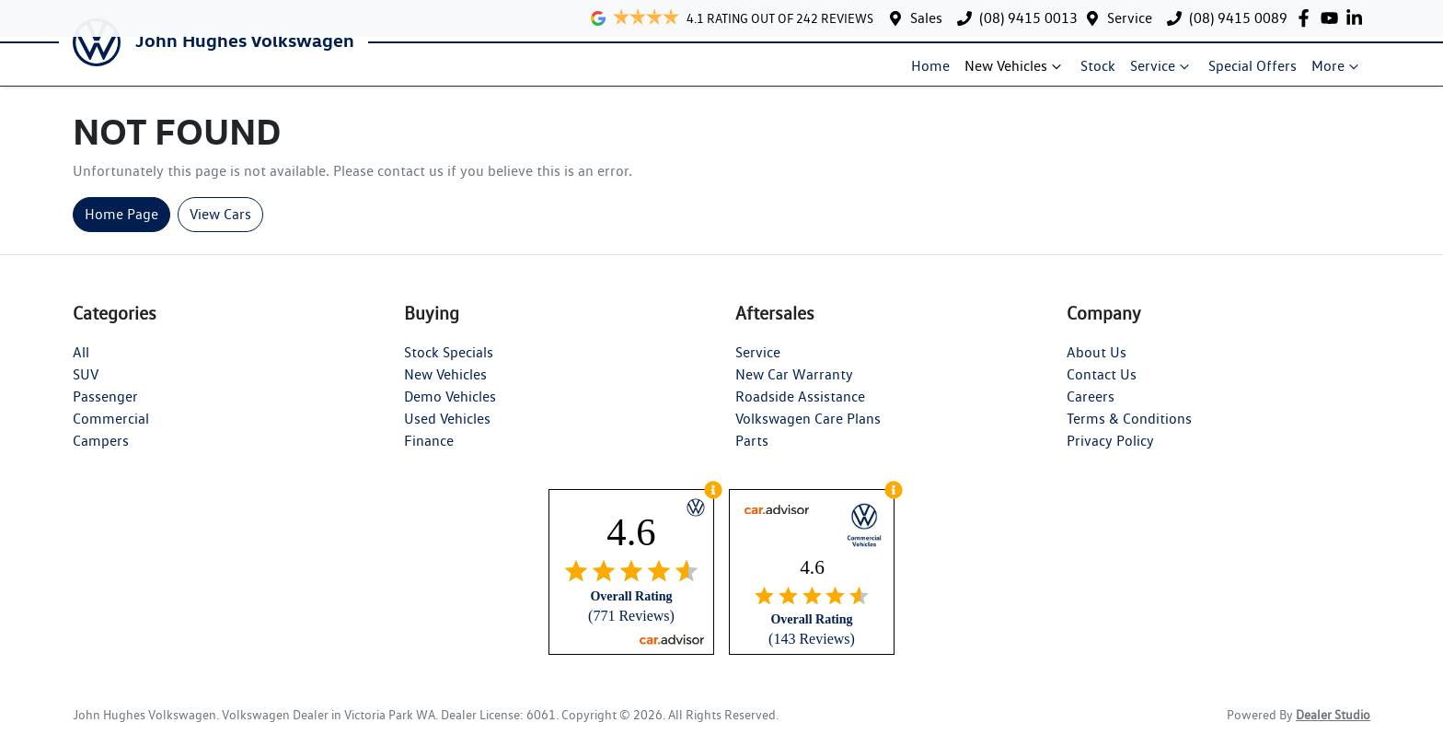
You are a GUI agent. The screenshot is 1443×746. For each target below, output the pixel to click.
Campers (101, 454)
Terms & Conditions (1129, 432)
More (1337, 73)
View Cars (220, 228)
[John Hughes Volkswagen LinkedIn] (1357, 18)
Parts (751, 454)
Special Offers (1252, 73)
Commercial (111, 432)
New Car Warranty (794, 388)
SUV (85, 388)
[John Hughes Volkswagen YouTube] (1333, 18)
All (81, 366)
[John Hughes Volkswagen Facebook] (1307, 18)
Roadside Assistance (800, 410)
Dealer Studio (1333, 728)
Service (1129, 18)
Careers (1090, 410)
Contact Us (1102, 388)
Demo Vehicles (450, 410)
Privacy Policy (1110, 454)
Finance (429, 454)
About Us (1096, 366)
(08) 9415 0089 (1238, 18)
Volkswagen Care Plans (808, 432)
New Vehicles (1015, 73)
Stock (1097, 73)
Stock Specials (448, 366)
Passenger (105, 410)
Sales (926, 18)
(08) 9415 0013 (1028, 18)
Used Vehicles (447, 432)
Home (930, 73)
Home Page (121, 228)
